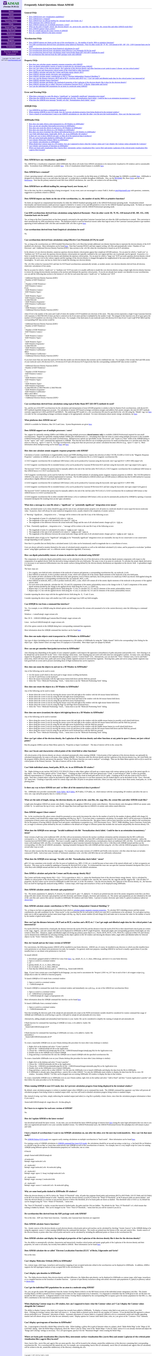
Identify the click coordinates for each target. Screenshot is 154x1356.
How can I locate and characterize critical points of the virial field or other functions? (59, 70)
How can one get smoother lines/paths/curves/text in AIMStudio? (52, 126)
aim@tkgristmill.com (14, 60)
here (62, 166)
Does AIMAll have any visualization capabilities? (46, 17)
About (11, 15)
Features (11, 18)
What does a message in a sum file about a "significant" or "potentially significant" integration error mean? (67, 96)
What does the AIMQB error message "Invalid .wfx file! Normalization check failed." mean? (62, 100)
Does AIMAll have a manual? (39, 19)
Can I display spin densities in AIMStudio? (44, 142)
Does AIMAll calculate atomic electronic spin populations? (50, 74)
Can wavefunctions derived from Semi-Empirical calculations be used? (54, 48)
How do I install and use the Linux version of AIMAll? (48, 31)
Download (11, 43)
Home (11, 11)
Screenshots (11, 47)
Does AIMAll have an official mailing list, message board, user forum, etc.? (56, 21)
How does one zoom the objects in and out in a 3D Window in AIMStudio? (55, 128)
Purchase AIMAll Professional (11, 53)
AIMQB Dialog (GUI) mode (38, 1139)
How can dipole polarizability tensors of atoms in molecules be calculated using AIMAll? (60, 66)
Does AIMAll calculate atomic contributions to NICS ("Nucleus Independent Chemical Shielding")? (64, 76)
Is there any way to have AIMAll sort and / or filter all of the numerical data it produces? (60, 136)
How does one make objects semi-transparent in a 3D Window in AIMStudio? (56, 124)
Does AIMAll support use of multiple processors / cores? (49, 25)
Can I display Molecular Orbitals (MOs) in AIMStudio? (48, 140)
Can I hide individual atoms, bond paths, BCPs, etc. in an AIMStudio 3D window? (58, 134)
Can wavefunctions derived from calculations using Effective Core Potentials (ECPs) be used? (62, 50)
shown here (28, 900)
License (11, 37)
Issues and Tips (11, 27)
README (118, 178)
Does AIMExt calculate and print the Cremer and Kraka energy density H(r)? (56, 72)
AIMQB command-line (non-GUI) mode (72, 1143)
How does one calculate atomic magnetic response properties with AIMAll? (56, 64)
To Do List (11, 31)
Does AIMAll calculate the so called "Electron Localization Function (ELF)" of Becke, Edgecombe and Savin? (68, 84)
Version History (11, 21)
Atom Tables (61, 792)
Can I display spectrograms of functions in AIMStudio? (48, 146)
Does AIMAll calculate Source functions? (43, 80)
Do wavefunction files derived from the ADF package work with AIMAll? (55, 54)
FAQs (11, 24)
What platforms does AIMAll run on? (42, 23)
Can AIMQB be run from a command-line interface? (47, 110)
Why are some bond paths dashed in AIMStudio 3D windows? (51, 138)
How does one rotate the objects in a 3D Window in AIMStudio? (52, 130)
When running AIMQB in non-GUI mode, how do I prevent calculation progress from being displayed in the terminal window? (74, 112)
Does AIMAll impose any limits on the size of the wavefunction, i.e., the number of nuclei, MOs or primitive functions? (71, 42)
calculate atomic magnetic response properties (89, 910)
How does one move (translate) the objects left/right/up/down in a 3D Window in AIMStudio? (62, 132)
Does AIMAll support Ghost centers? (42, 29)
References (11, 34)
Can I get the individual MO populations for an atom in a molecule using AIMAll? (58, 86)
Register (11, 40)
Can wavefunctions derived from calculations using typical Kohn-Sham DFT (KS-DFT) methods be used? (66, 52)
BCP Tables (70, 792)
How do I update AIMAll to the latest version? (45, 33)
